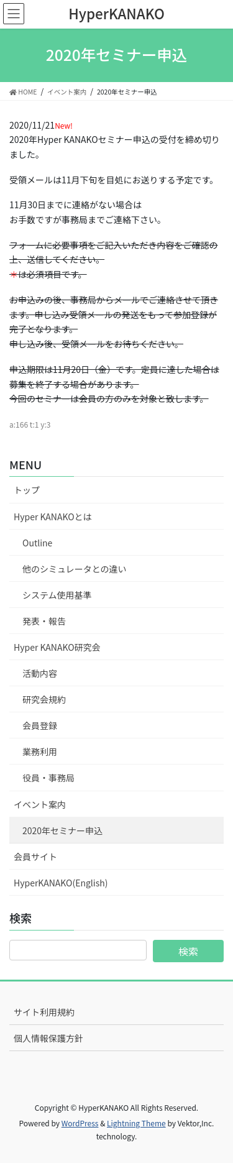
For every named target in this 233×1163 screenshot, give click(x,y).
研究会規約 (44, 699)
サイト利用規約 (44, 1012)
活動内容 (39, 673)
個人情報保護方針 (48, 1038)
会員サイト (35, 856)
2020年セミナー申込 (62, 830)
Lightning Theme (136, 1123)
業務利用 (39, 751)
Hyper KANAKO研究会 (57, 647)
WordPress (80, 1123)
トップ (27, 490)
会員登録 (39, 725)
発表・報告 (44, 621)
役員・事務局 (48, 777)
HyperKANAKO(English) (60, 882)
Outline (37, 542)
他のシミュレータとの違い (74, 569)
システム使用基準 (57, 595)
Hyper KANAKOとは (53, 516)
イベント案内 (40, 804)
